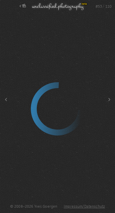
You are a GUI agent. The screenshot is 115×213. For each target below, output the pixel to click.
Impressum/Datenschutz (84, 206)
